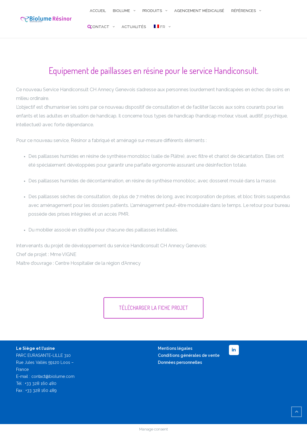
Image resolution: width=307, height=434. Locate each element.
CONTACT (99, 27)
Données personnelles (180, 362)
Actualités (134, 27)
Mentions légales (175, 348)
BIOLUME (121, 10)
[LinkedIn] (234, 350)
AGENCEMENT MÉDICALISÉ (199, 10)
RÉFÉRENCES (243, 10)
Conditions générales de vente (189, 355)
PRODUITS (152, 10)
